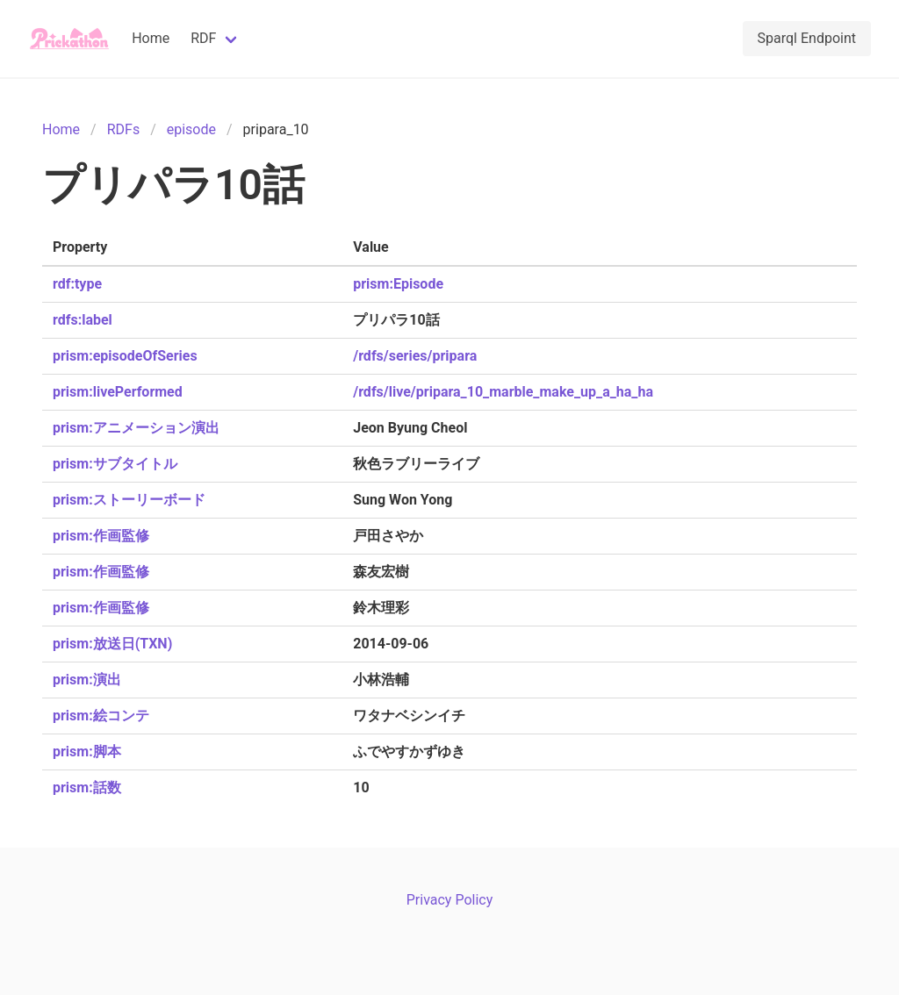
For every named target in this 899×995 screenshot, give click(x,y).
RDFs (123, 129)
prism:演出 (87, 679)
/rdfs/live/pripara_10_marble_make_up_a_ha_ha (503, 391)
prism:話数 (87, 787)
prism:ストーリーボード (129, 499)
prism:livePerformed (118, 391)
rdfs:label (82, 319)
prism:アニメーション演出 (136, 427)
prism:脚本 (87, 751)
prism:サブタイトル (115, 463)
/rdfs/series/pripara (415, 355)
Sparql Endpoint (807, 38)
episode (191, 129)
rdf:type (77, 284)
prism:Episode (398, 284)
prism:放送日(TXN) (112, 643)
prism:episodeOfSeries (125, 355)
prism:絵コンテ (101, 715)
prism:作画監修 (101, 535)
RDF (203, 38)
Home (150, 38)
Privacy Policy (449, 899)
